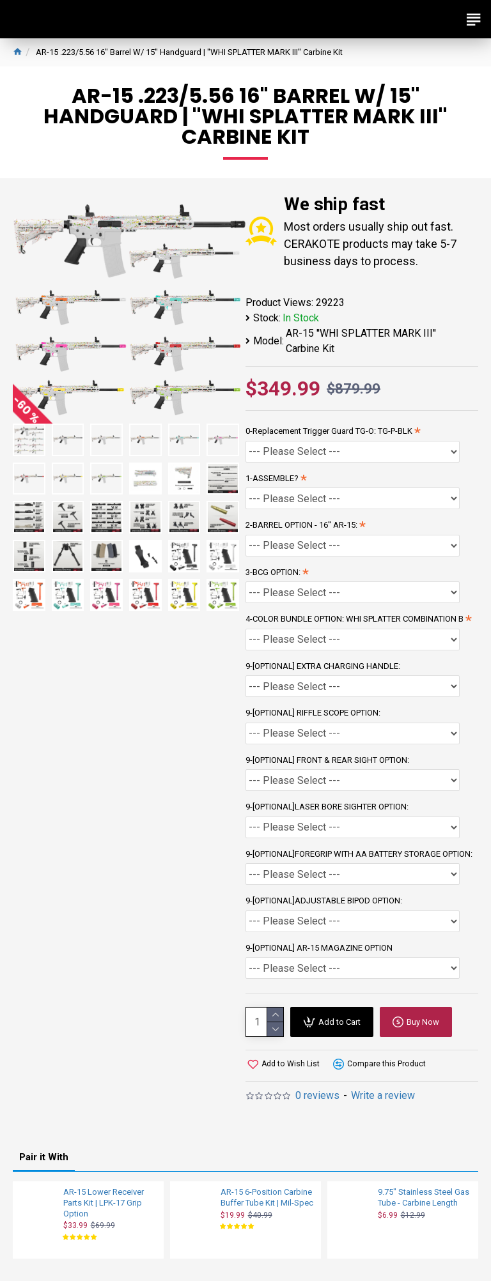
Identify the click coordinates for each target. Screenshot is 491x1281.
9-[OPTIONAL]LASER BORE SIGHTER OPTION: (327, 806)
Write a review (383, 1095)
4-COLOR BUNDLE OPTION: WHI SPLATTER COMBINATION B (355, 619)
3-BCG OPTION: (273, 572)
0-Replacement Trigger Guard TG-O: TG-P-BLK (329, 431)
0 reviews (317, 1095)
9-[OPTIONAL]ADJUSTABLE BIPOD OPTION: (324, 900)
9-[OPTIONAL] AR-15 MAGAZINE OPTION (319, 948)
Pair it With (43, 1157)
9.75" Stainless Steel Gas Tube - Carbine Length (423, 1197)
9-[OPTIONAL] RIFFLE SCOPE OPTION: (313, 712)
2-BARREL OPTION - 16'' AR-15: (301, 525)
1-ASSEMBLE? (272, 478)
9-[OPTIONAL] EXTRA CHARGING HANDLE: (323, 666)
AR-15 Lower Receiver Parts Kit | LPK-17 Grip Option (103, 1202)
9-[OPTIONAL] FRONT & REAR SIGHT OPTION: (327, 760)
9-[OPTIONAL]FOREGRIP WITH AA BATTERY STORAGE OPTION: (359, 854)
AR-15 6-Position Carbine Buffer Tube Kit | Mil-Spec (267, 1197)
